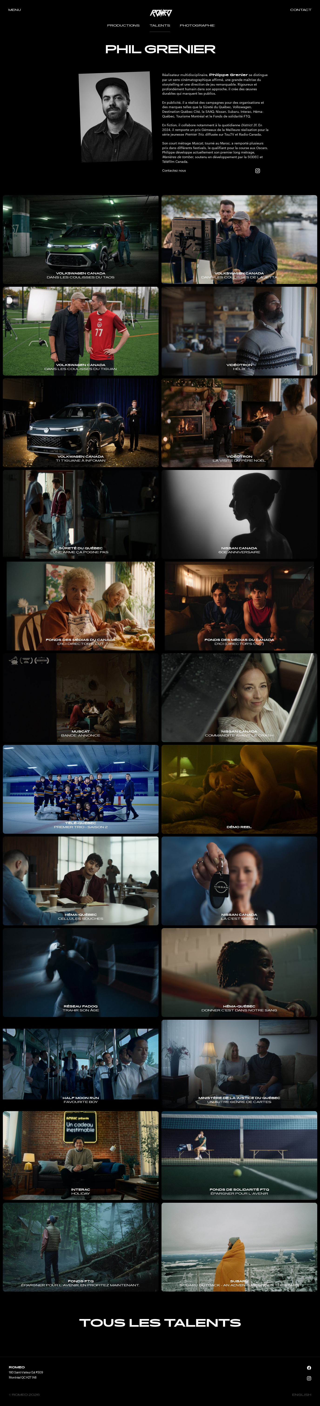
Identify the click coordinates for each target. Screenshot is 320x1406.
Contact (301, 10)
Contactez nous (174, 170)
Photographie (197, 25)
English (301, 1395)
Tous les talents (160, 1324)
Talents (160, 25)
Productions (123, 25)
